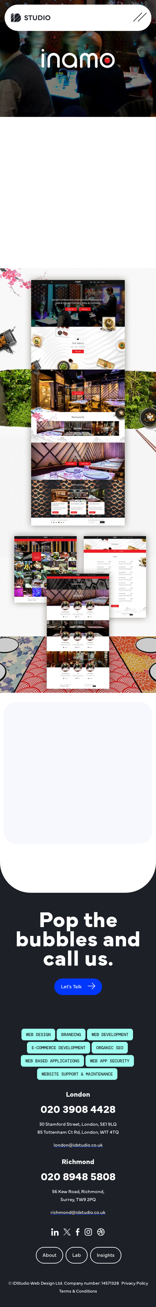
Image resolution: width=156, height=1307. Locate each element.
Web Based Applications (52, 1061)
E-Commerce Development (59, 1047)
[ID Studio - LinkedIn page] (55, 1233)
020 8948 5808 (78, 1176)
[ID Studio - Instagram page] (88, 1233)
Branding (71, 1034)
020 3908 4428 (78, 1108)
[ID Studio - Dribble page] (101, 1233)
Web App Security (109, 1061)
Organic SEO (109, 1047)
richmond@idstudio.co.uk (78, 1212)
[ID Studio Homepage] (31, 17)
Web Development (110, 1034)
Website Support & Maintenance (77, 1074)
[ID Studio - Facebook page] (78, 1233)
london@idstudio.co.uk (78, 1144)
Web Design (38, 1034)
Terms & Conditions (78, 1291)
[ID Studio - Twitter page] (67, 1233)
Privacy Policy (134, 1283)
